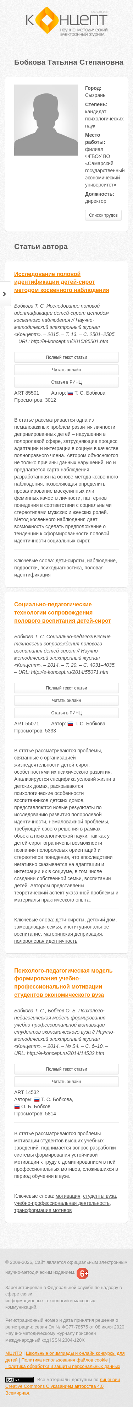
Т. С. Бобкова (86, 393)
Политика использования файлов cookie (64, 1360)
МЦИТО (13, 1353)
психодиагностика (61, 567)
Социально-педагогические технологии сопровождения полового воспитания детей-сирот (62, 612)
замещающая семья (37, 927)
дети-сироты (70, 560)
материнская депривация (73, 934)
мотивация (68, 1196)
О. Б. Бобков (32, 1106)
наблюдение (101, 560)
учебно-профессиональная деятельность (62, 1203)
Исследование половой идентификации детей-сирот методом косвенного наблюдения (61, 282)
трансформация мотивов (43, 1210)
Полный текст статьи (66, 357)
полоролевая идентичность (45, 941)
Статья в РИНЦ (66, 382)
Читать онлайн (66, 369)
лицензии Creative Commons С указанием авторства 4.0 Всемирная (62, 1386)
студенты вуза (99, 1196)
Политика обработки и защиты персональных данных (62, 1366)
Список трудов (103, 215)
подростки (26, 567)
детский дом (101, 919)
